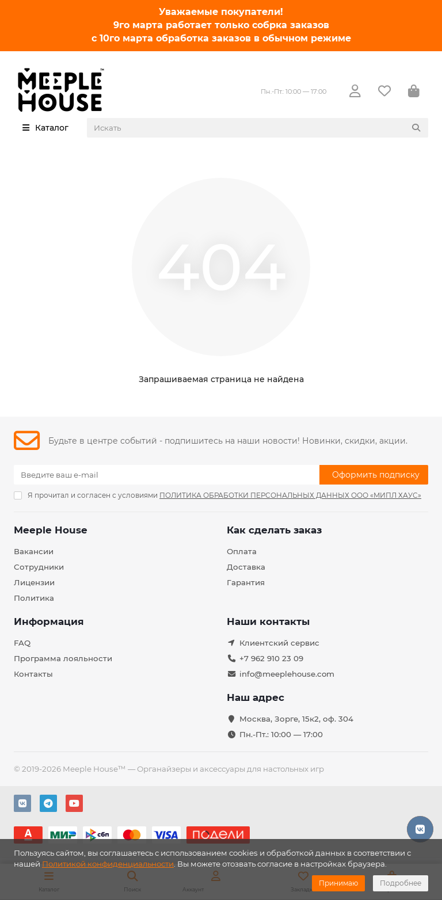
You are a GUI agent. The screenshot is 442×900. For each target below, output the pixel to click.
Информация (49, 621)
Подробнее (400, 883)
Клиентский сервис (279, 642)
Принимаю (338, 883)
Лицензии (34, 582)
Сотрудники (39, 566)
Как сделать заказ (274, 530)
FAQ (22, 642)
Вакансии (34, 551)
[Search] (258, 128)
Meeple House (50, 530)
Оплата (242, 551)
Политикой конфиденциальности (108, 863)
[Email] (166, 475)
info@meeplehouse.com (286, 673)
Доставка (246, 566)
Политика (34, 597)
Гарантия (246, 582)
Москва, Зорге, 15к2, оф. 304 (296, 718)
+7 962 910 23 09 (271, 658)
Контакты (33, 673)
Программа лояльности (63, 658)
